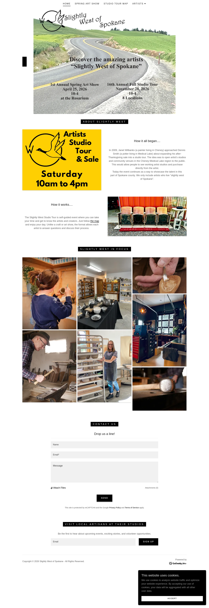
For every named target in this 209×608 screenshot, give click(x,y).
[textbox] (104, 444)
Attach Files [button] (59, 487)
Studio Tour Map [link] (116, 4)
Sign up (148, 542)
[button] (139, 3)
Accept (179, 598)
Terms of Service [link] (132, 508)
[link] (178, 563)
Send (104, 498)
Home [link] (67, 4)
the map (94, 221)
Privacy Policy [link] (115, 508)
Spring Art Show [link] (87, 4)
